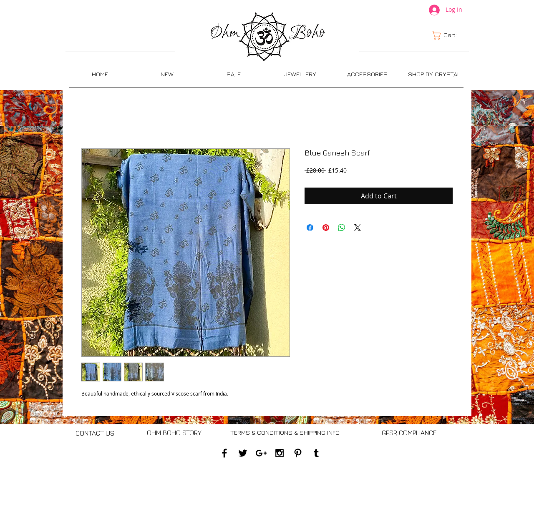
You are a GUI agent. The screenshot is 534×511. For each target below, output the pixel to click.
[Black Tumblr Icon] (316, 453)
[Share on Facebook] (310, 228)
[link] (449, 35)
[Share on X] (358, 228)
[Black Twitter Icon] (243, 453)
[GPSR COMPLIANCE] (409, 433)
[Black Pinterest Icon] (298, 453)
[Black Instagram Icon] (279, 453)
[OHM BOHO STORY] (174, 432)
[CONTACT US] (95, 433)
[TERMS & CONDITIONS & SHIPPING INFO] (284, 432)
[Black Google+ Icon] (261, 453)
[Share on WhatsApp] (342, 228)
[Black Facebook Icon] (224, 453)
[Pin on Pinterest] (326, 228)
